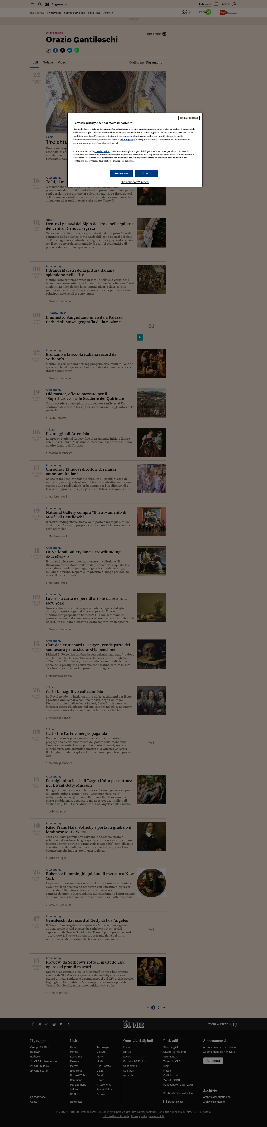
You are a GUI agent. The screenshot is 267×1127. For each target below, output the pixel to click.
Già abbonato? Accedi (135, 182)
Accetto (146, 173)
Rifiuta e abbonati (189, 118)
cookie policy (127, 139)
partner (182, 151)
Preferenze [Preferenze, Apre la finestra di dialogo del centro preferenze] (121, 173)
